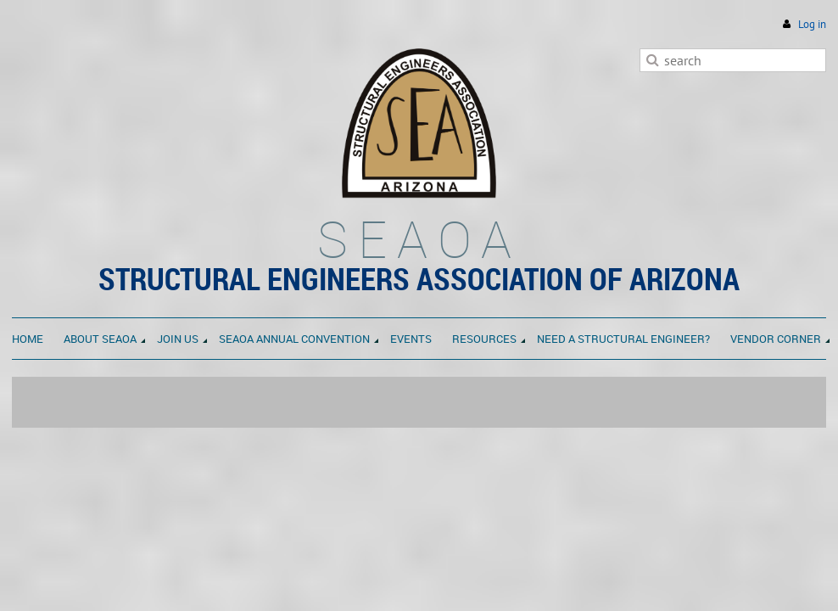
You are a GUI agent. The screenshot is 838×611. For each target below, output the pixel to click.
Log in (812, 24)
